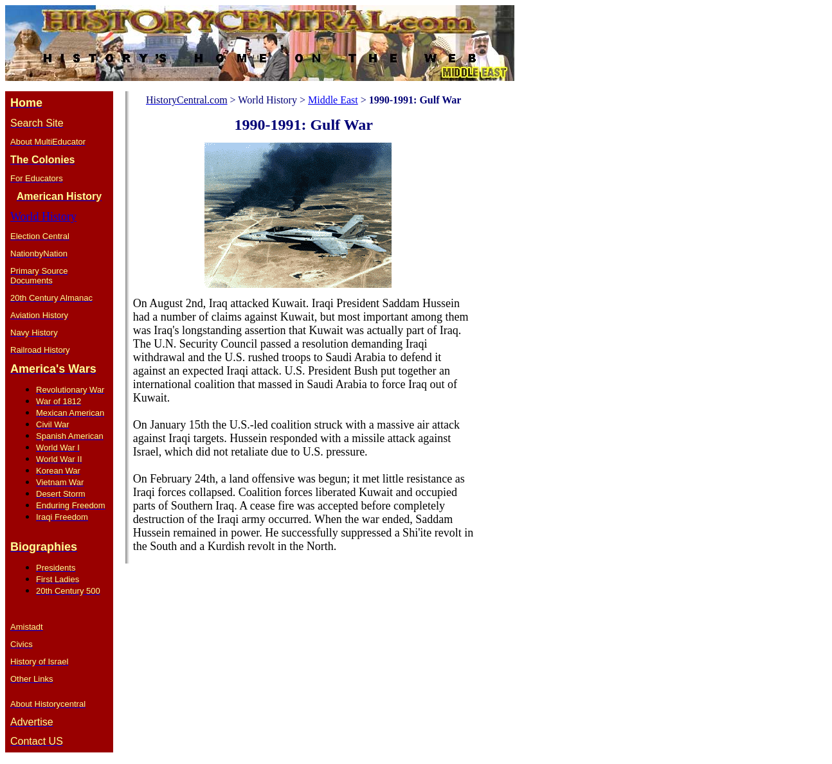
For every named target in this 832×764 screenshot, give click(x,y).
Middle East (333, 99)
